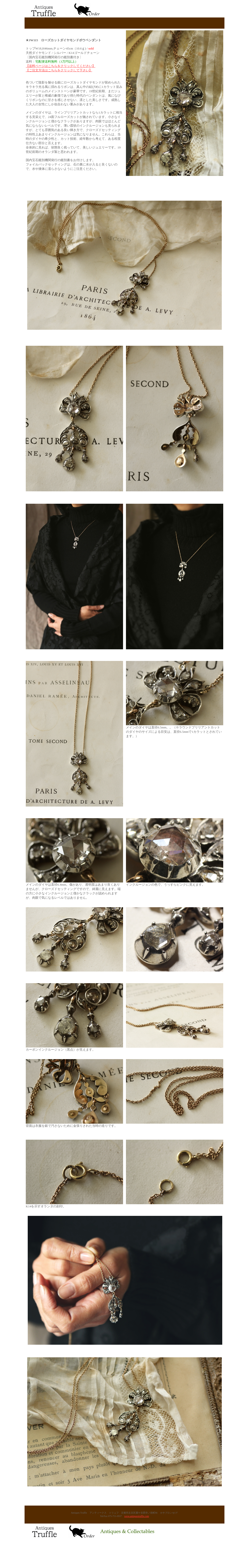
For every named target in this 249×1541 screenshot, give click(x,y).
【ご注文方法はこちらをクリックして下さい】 (59, 70)
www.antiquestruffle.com (136, 1516)
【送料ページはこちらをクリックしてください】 (60, 66)
